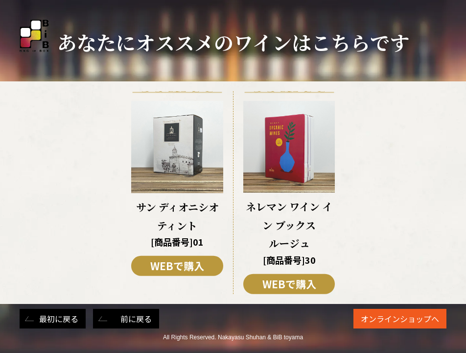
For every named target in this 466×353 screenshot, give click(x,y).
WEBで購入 (177, 265)
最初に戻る (58, 319)
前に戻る (136, 319)
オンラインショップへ (400, 319)
